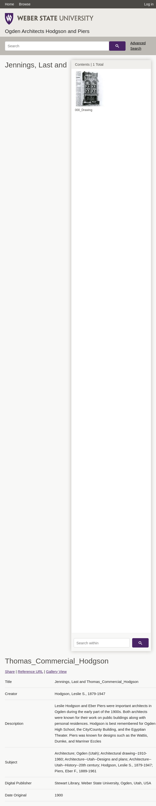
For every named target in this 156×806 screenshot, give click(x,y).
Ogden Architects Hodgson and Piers (47, 31)
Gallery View (56, 671)
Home (9, 4)
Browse (24, 4)
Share (10, 671)
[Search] (57, 46)
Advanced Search (138, 45)
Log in (149, 4)
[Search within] (102, 643)
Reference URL (30, 671)
